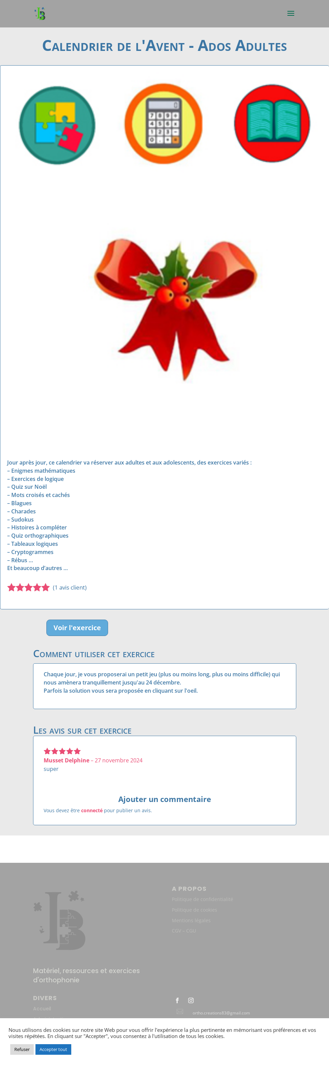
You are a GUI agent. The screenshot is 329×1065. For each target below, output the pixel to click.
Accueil (42, 1008)
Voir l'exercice (77, 627)
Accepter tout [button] (53, 1049)
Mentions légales (191, 920)
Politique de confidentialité (202, 899)
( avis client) (70, 587)
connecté (92, 810)
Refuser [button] (22, 1049)
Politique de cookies (194, 910)
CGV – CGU (184, 930)
